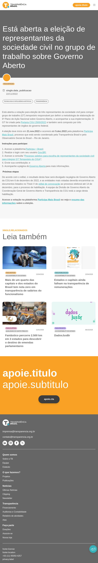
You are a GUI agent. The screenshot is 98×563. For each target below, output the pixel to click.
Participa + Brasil (34, 149)
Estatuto (6, 467)
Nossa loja (7, 537)
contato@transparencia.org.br (18, 437)
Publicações (8, 480)
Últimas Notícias (10, 490)
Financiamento (9, 508)
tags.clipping (11, 328)
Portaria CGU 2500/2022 (33, 122)
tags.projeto (60, 328)
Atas (5, 520)
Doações (7, 529)
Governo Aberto (37, 166)
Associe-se (8, 533)
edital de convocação (49, 184)
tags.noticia (10, 272)
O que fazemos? (11, 472)
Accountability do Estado (16, 275)
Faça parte (8, 525)
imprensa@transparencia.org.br (19, 431)
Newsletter (7, 498)
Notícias (7, 486)
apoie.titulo (81, 5)
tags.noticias (8, 84)
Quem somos (10, 454)
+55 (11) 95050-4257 (12, 556)
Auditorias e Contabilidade (14, 512)
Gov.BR (42, 152)
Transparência (10, 503)
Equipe (6, 463)
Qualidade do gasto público (17, 331)
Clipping (6, 494)
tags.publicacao (61, 272)
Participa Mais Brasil (49, 199)
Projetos (6, 476)
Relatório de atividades (13, 516)
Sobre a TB (8, 459)
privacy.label (8, 559)
